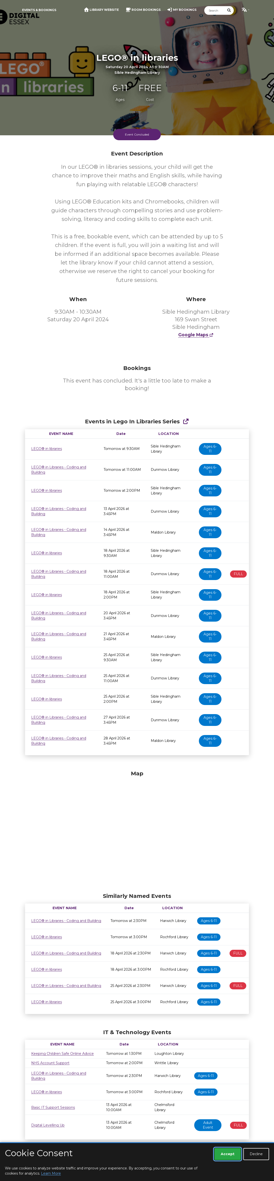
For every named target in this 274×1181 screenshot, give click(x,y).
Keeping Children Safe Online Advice (62, 1053)
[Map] (137, 830)
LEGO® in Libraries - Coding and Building (66, 921)
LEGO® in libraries (46, 448)
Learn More (51, 1173)
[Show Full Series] (185, 421)
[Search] (214, 10)
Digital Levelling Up (48, 1125)
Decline (256, 1154)
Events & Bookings (39, 10)
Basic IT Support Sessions (53, 1107)
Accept (227, 1154)
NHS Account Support (50, 1063)
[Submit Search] (229, 10)
